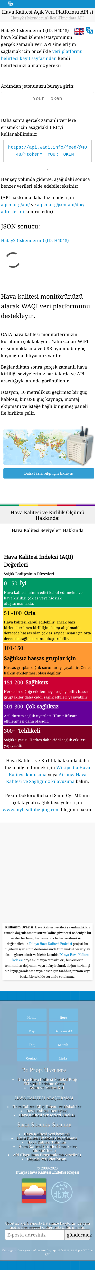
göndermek (78, 1235)
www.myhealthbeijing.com (31, 809)
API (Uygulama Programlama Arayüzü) (47, 1154)
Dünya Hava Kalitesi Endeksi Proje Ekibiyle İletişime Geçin (48, 1081)
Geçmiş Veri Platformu (46, 1158)
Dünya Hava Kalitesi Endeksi (51, 944)
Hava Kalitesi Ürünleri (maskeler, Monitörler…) (48, 1148)
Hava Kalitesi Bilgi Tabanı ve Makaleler (46, 1106)
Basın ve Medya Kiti (46, 1087)
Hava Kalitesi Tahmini (46, 1142)
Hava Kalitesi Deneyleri (46, 1110)
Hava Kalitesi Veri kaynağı (47, 1133)
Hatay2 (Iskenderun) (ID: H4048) (35, 240)
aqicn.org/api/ (15, 204)
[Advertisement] (47, 873)
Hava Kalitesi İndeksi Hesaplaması (47, 1137)
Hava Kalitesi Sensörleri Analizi (47, 1114)
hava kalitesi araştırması (44, 1097)
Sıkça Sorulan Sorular (44, 1124)
